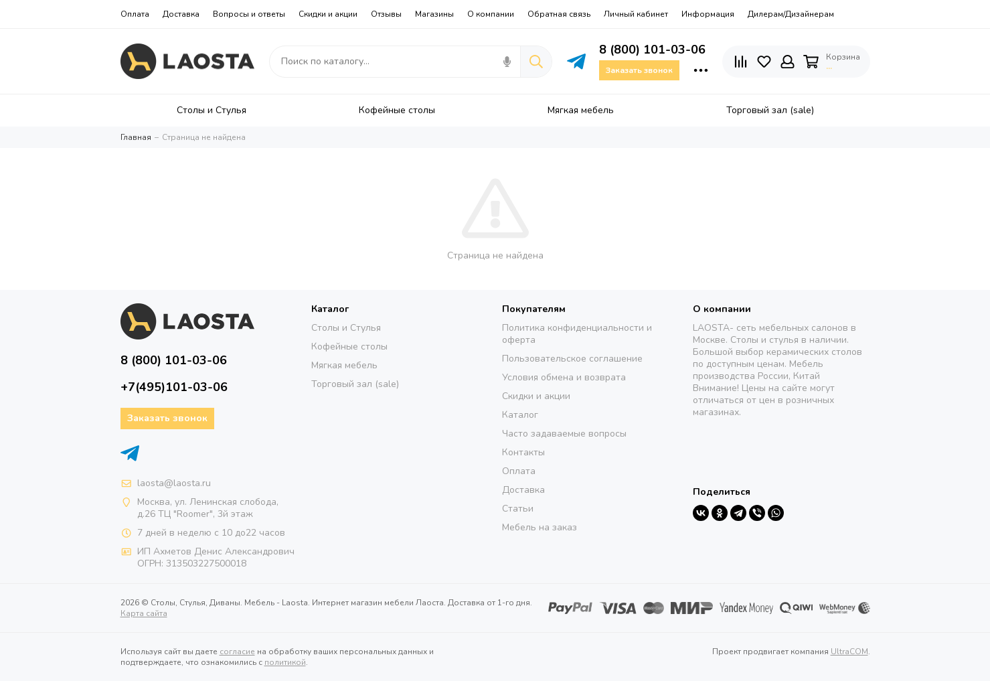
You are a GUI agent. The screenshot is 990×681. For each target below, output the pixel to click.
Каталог (520, 414)
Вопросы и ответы (249, 14)
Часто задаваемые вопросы (564, 433)
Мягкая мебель (344, 365)
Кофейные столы (349, 346)
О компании (490, 14)
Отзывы (386, 14)
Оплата (134, 14)
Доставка (181, 14)
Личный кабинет (636, 14)
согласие (237, 651)
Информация (707, 14)
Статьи (517, 508)
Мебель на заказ (539, 527)
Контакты (523, 452)
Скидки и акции (328, 14)
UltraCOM (849, 651)
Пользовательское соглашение (572, 358)
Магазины (434, 14)
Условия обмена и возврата (564, 377)
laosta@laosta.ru (174, 483)
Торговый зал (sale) (355, 384)
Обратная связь (558, 14)
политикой (285, 662)
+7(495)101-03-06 (174, 387)
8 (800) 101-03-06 (652, 50)
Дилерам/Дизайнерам (791, 14)
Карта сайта (143, 613)
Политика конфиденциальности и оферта (577, 333)
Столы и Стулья (346, 327)
